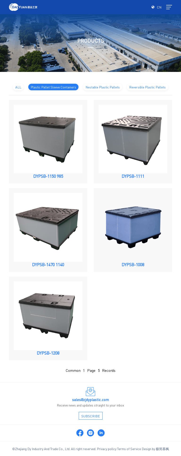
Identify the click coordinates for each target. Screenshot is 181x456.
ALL (18, 87)
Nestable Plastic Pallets (103, 87)
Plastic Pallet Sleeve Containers (53, 87)
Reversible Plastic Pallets (147, 87)
